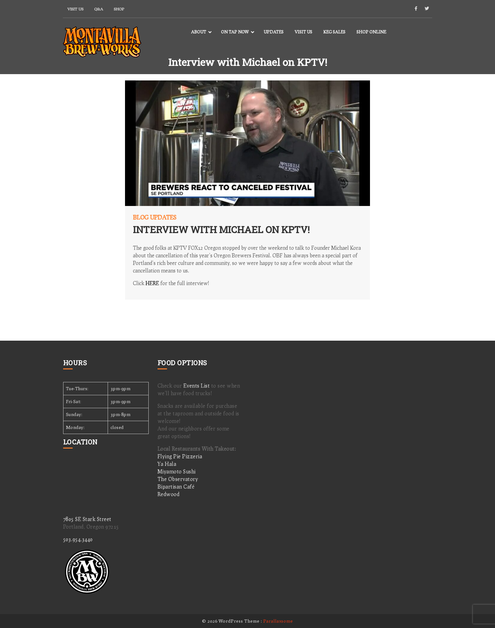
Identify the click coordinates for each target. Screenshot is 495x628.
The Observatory (178, 479)
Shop (119, 9)
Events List (196, 386)
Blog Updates (154, 217)
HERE (152, 283)
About (198, 31)
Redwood (169, 494)
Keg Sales (334, 31)
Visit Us (75, 9)
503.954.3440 (78, 539)
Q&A (98, 9)
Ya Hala (167, 464)
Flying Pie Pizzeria (180, 456)
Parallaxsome (278, 621)
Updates (273, 31)
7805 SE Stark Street (87, 519)
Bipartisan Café (176, 487)
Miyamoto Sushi (177, 471)
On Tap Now (235, 31)
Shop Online (371, 31)
